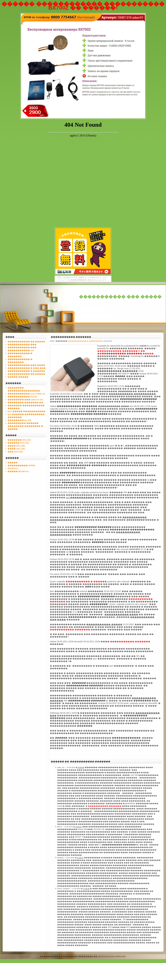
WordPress (13, 468)
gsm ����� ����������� (26, 411)
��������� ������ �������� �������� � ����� (25, 426)
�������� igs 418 (19, 420)
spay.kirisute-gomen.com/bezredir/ (112, 956)
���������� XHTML (21, 465)
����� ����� (18, 377)
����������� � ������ (26, 371)
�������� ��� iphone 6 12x (25, 399)
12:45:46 (86, 889)
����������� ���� (121, 614)
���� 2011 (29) (16, 449)
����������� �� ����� (26, 341)
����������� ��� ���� (26, 365)
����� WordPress (18, 471)
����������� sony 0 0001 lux (26, 394)
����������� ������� (71, 337)
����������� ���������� (132, 394)
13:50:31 (78, 827)
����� (13, 462)
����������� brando (22, 397)
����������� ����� (104, 624)
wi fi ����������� (80, 497)
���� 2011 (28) (16, 446)
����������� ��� (22, 344)
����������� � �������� (85, 341)
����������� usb (21, 350)
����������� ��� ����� (120, 296)
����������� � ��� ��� (27, 368)
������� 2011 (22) (19, 440)
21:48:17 (80, 858)
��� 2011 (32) (15, 452)
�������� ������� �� (25, 402)
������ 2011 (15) (18, 443)
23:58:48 (81, 767)
